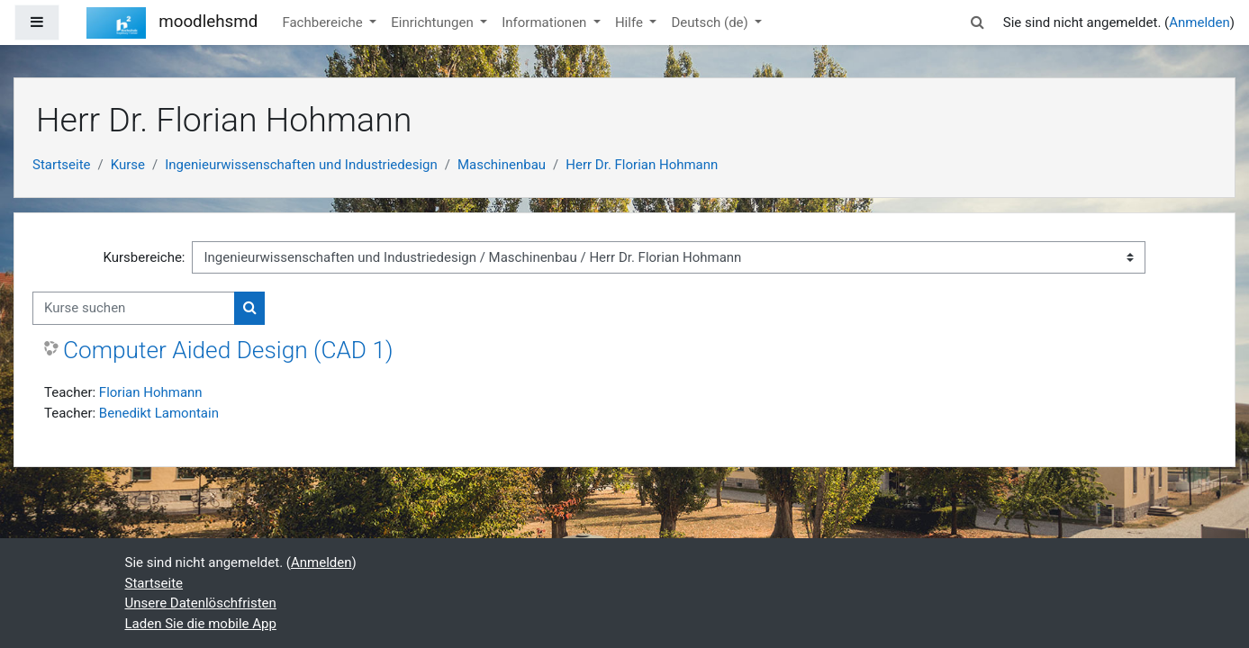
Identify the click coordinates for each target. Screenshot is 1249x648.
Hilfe (631, 22)
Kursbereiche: (145, 257)
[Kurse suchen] (133, 308)
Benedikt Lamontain (159, 413)
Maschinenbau (501, 165)
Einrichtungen (433, 22)
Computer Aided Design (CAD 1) (228, 350)
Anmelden (1199, 22)
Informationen (546, 22)
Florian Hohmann (151, 392)
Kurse (128, 165)
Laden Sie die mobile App (200, 624)
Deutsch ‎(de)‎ (711, 22)
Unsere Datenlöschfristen (200, 603)
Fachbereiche (324, 22)
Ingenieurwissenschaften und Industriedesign (301, 165)
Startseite (61, 165)
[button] (978, 23)
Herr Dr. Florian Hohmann (642, 165)
